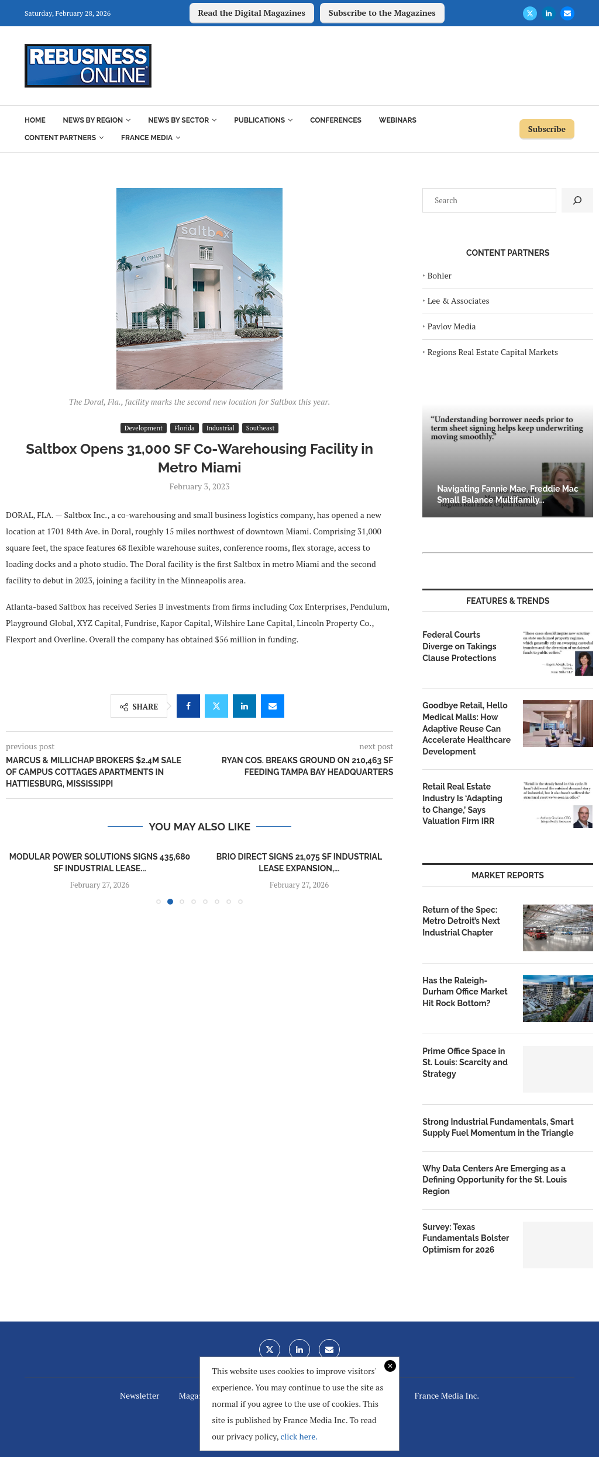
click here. (299, 1436)
